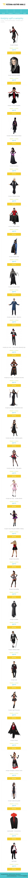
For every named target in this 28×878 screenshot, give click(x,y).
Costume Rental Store (12, 875)
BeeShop (25, 875)
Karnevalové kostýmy (10, 20)
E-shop (2, 20)
